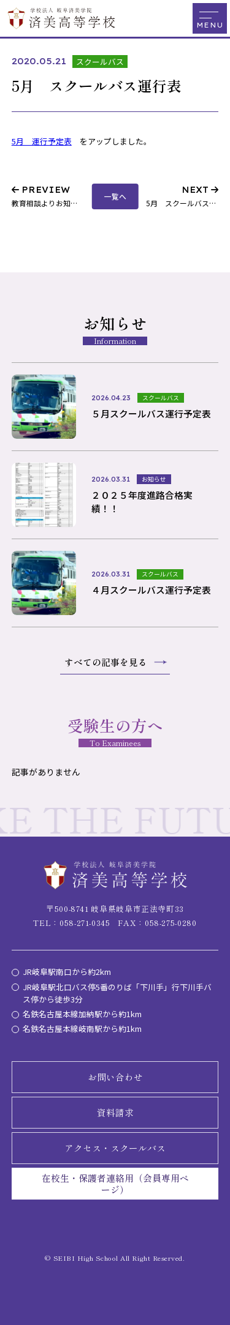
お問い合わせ (115, 1076)
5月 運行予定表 (42, 141)
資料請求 (115, 1112)
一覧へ (115, 196)
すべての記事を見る (105, 661)
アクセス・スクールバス (115, 1147)
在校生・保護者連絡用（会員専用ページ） (115, 1183)
